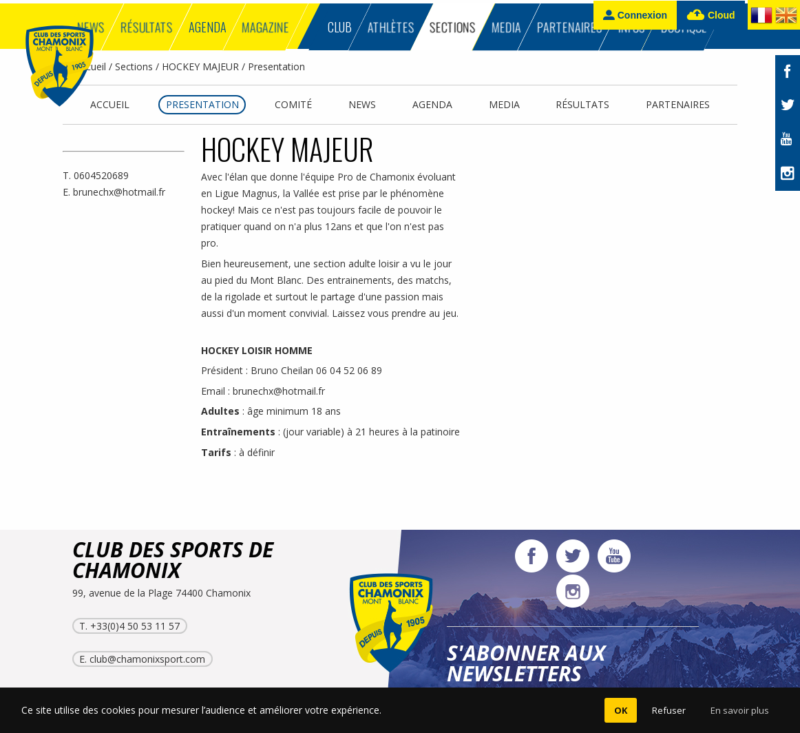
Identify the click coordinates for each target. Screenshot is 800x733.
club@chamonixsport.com (147, 658)
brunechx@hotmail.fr (119, 191)
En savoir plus (739, 710)
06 (323, 370)
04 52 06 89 (356, 370)
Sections (134, 66)
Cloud (710, 15)
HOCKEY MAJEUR (200, 66)
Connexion (635, 15)
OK (620, 710)
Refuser (669, 710)
